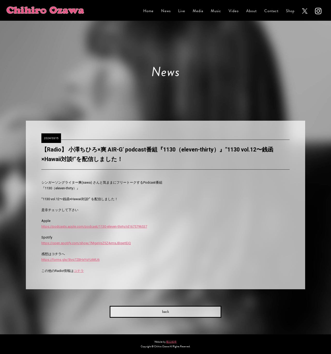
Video (234, 11)
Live (181, 11)
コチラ (79, 271)
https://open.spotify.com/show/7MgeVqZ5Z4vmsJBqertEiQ (86, 243)
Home (148, 11)
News (166, 11)
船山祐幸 (171, 342)
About (251, 11)
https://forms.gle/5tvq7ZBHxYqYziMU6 (70, 260)
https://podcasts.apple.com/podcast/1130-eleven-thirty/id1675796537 (94, 226)
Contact (271, 11)
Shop (290, 11)
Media (198, 11)
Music (216, 11)
